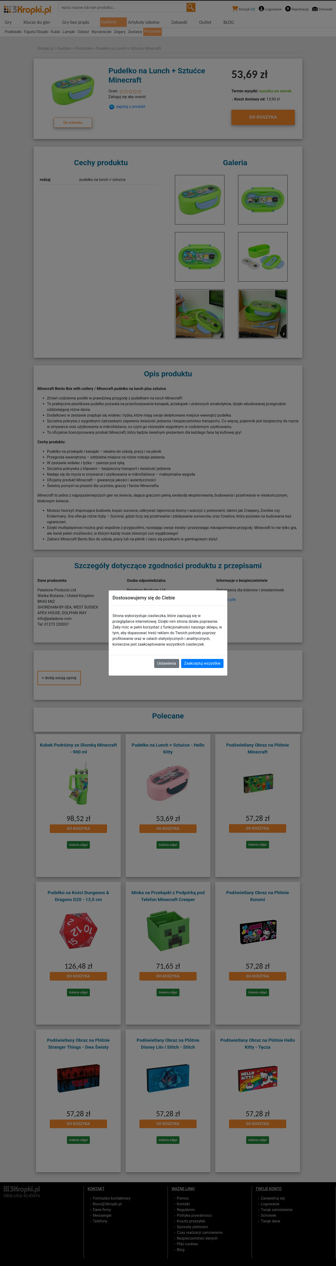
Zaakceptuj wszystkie (202, 663)
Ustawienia (166, 663)
